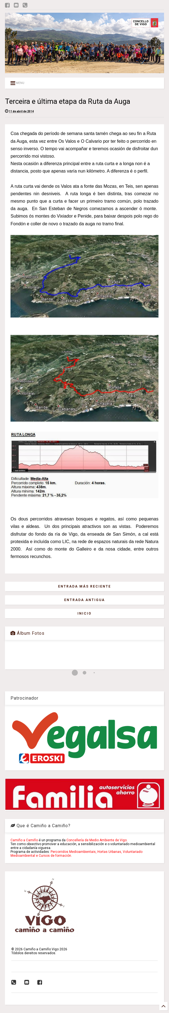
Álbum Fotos (28, 633)
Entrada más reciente (84, 586)
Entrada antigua (84, 600)
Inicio (84, 613)
